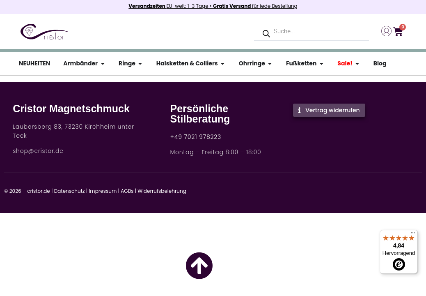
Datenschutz (69, 190)
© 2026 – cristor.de (27, 190)
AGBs (127, 190)
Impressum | (104, 190)
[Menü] (413, 235)
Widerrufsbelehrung (161, 190)
